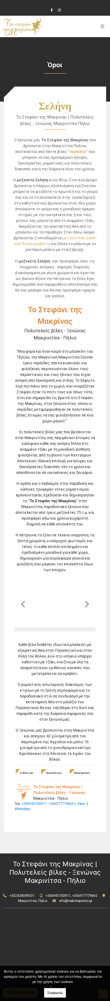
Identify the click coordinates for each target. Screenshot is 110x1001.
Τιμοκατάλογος (53, 773)
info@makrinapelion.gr (75, 901)
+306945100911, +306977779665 (71, 896)
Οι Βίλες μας (26, 773)
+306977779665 (61, 804)
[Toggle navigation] (102, 26)
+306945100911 (34, 804)
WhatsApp (22, 809)
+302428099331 (22, 896)
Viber (81, 804)
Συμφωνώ (55, 993)
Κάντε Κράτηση (82, 773)
